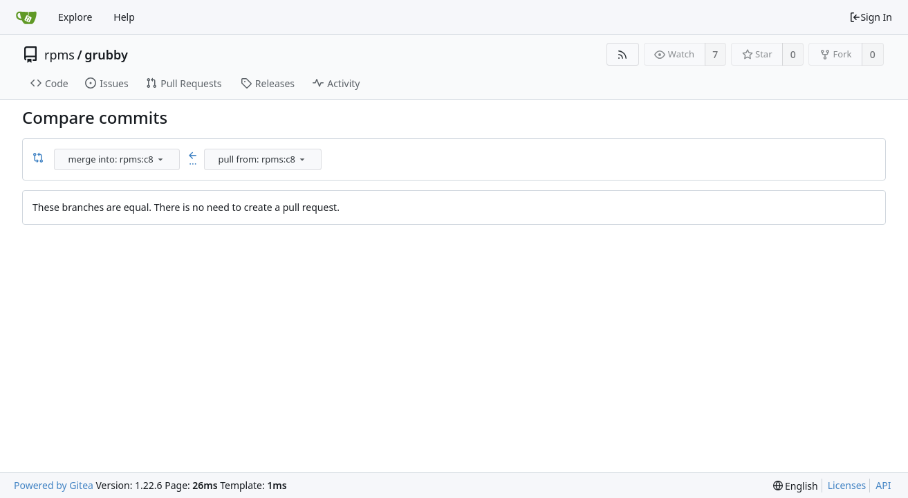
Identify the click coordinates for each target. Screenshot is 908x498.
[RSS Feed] (622, 54)
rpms (59, 55)
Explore (75, 17)
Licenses (847, 485)
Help (124, 17)
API (883, 485)
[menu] (160, 159)
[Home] (26, 17)
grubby (106, 55)
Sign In (870, 17)
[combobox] (118, 159)
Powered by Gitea (53, 485)
